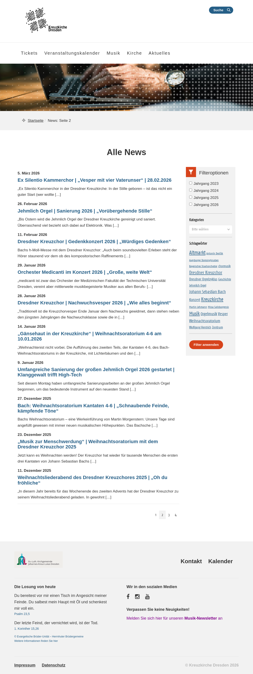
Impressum (24, 665)
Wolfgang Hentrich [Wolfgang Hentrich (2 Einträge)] (200, 327)
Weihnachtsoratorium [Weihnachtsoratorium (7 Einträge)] (204, 320)
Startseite (36, 121)
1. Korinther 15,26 (26, 628)
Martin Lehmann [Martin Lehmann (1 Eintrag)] (198, 307)
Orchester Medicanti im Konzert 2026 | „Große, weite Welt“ (85, 272)
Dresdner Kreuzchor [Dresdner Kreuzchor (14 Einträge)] (205, 272)
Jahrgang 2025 (203, 198)
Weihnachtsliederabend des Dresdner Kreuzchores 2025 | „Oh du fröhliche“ (92, 480)
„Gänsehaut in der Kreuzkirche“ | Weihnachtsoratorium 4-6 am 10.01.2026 (89, 336)
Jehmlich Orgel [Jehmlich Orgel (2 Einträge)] (197, 285)
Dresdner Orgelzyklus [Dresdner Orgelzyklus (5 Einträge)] (203, 279)
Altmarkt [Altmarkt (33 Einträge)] (197, 252)
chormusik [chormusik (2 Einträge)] (224, 266)
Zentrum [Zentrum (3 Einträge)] (217, 327)
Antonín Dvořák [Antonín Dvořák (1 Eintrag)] (214, 253)
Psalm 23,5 (22, 614)
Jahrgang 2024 (203, 191)
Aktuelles (159, 53)
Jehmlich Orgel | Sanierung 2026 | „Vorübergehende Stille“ (85, 211)
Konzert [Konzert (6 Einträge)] (194, 299)
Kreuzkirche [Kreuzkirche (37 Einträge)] (212, 299)
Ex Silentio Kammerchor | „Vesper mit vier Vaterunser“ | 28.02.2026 (95, 180)
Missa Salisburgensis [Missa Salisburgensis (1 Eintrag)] (218, 307)
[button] (210, 229)
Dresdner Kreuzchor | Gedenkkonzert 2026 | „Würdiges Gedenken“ (94, 241)
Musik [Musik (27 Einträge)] (194, 313)
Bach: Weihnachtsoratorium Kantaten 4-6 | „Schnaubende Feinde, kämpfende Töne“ (93, 408)
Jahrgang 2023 (203, 183)
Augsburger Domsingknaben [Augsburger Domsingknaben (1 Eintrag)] (204, 260)
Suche (218, 10)
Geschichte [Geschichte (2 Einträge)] (224, 279)
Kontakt (191, 561)
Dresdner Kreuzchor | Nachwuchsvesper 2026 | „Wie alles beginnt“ (94, 303)
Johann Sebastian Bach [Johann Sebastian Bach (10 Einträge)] (207, 291)
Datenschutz (53, 665)
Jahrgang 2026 (203, 205)
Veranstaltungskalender (72, 53)
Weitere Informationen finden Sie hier (36, 641)
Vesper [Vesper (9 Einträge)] (223, 313)
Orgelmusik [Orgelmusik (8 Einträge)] (209, 313)
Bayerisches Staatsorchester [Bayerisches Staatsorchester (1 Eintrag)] (203, 266)
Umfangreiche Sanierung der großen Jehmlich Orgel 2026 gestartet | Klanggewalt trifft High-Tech (96, 372)
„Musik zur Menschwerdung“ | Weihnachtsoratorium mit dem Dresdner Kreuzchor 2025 (88, 444)
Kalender (220, 561)
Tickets (29, 53)
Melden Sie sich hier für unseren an (174, 618)
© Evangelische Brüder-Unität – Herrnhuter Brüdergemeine (48, 636)
